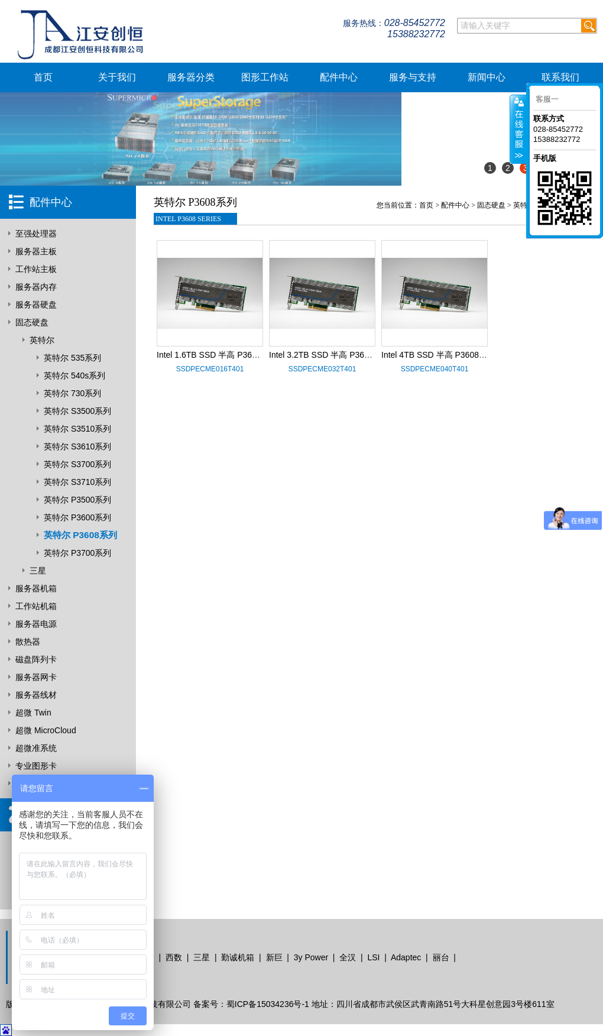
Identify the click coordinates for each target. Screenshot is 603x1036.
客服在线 (518, 129)
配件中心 (339, 77)
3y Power (311, 957)
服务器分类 (191, 77)
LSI (373, 957)
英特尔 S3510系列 (77, 428)
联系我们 (560, 77)
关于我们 (117, 77)
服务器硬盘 (36, 304)
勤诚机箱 (237, 957)
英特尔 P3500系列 (77, 499)
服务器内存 (36, 287)
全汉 (347, 957)
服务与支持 (412, 77)
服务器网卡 (36, 677)
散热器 (27, 641)
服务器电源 (36, 624)
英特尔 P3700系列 (77, 553)
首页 (43, 77)
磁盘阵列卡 (36, 659)
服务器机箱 (36, 588)
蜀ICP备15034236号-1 (267, 1004)
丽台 (441, 957)
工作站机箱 (36, 606)
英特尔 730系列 (72, 393)
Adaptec (406, 957)
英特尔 (42, 340)
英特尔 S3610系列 (77, 446)
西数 (174, 957)
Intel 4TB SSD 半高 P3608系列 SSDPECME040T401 (479, 355)
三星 (38, 570)
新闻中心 (486, 77)
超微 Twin (33, 712)
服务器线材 (36, 695)
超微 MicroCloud (45, 730)
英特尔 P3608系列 (80, 535)
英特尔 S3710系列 (77, 482)
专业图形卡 (36, 765)
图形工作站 (264, 77)
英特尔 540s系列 (74, 375)
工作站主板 (36, 269)
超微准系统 (36, 748)
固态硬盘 (31, 322)
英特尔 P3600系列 (77, 517)
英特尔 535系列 (72, 357)
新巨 (274, 957)
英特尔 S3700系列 (77, 464)
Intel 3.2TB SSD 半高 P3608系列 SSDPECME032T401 (370, 355)
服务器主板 (36, 251)
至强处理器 (36, 233)
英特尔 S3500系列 (77, 411)
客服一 (547, 99)
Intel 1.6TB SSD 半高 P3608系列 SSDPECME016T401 (258, 355)
